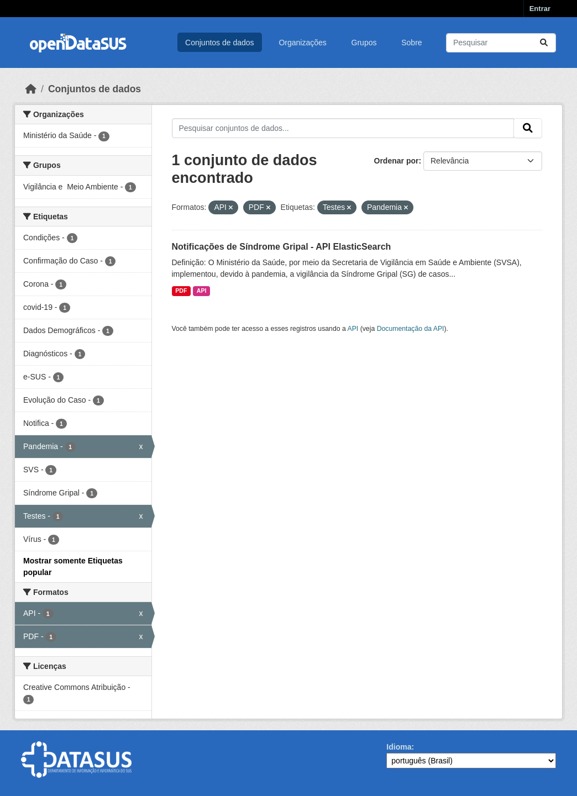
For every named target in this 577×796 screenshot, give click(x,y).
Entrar (539, 8)
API (202, 290)
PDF (181, 290)
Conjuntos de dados (219, 42)
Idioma (398, 746)
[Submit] (544, 42)
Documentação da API (410, 329)
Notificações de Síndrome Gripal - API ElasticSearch (281, 246)
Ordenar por (396, 160)
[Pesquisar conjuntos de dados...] (501, 42)
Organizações (302, 42)
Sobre (411, 42)
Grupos (364, 42)
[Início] (30, 88)
